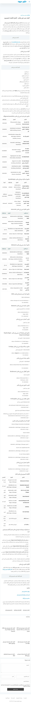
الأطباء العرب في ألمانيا (25, 15)
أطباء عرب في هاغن (26, 610)
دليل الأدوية (8, 698)
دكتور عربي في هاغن (8, 610)
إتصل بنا (25, 698)
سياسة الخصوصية (19, 698)
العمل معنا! (13, 698)
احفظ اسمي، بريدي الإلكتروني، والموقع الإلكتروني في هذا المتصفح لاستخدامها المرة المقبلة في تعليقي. (15, 685)
